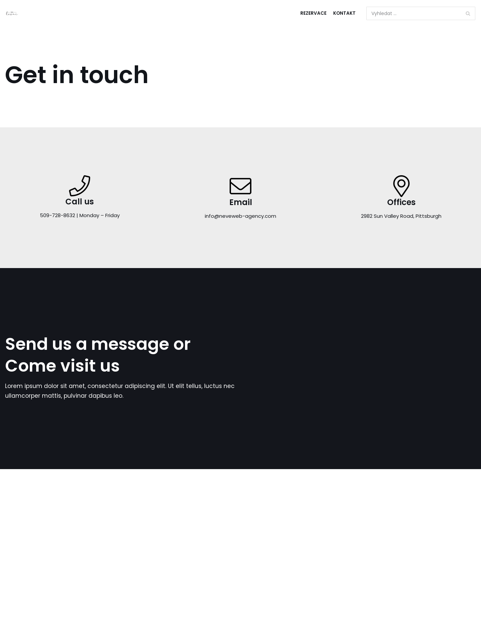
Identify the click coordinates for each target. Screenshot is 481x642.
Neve (410, 555)
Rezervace (313, 13)
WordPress (460, 555)
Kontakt (344, 13)
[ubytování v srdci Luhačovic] (12, 13)
